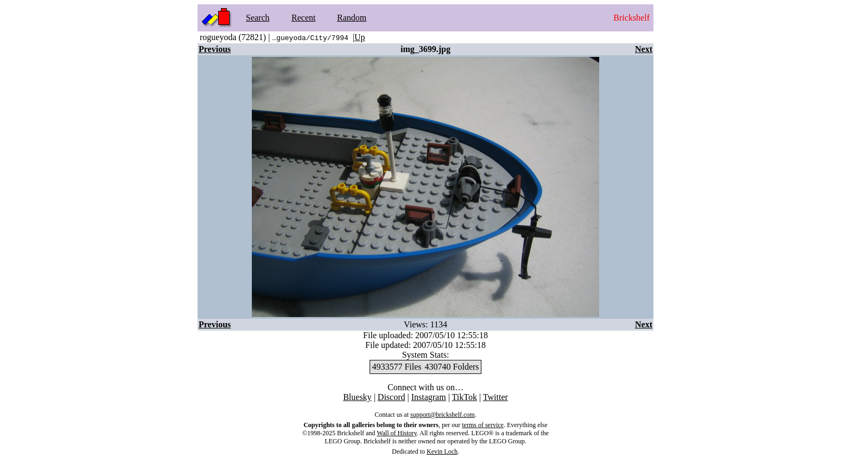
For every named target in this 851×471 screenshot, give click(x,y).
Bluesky (357, 397)
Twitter (495, 397)
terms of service (483, 425)
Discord (391, 397)
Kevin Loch (442, 451)
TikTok (464, 397)
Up (359, 37)
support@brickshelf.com (442, 414)
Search (258, 17)
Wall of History (397, 433)
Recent (303, 17)
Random (351, 17)
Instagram (428, 397)
